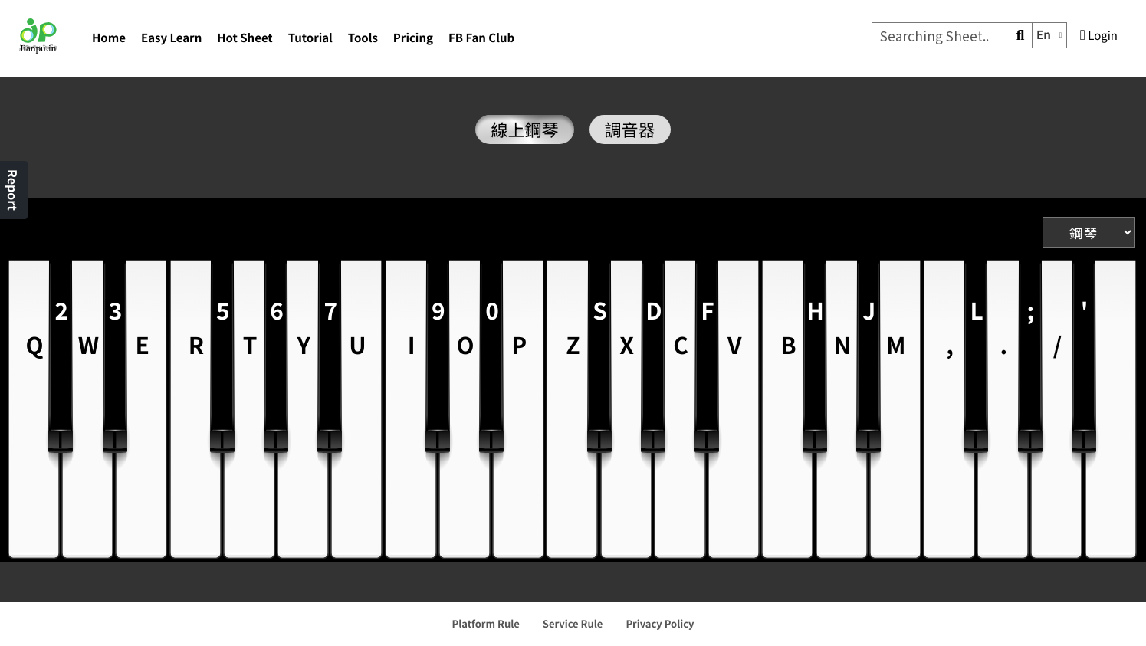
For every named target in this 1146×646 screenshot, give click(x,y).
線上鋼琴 (524, 129)
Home (109, 38)
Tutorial (310, 38)
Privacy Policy (660, 623)
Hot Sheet (244, 38)
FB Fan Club (481, 38)
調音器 (630, 129)
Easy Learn (171, 38)
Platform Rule (486, 623)
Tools (363, 38)
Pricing (413, 38)
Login (1099, 36)
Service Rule (573, 623)
